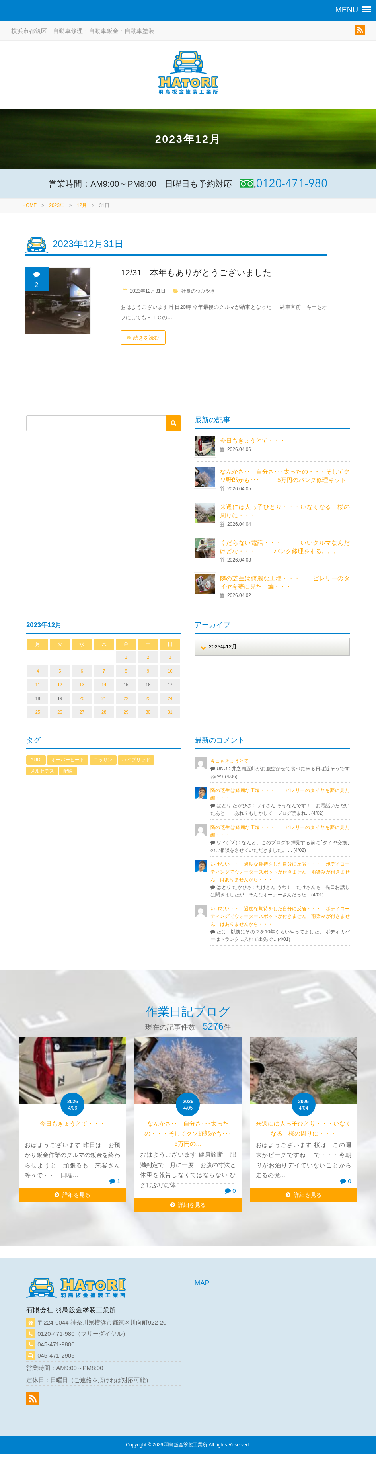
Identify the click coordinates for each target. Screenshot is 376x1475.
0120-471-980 (55, 1333)
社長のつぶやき (198, 291)
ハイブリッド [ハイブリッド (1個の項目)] (136, 760)
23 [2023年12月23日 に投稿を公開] (148, 698)
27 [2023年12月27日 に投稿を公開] (82, 712)
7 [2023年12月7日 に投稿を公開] (104, 671)
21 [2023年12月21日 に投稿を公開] (103, 698)
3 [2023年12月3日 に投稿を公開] (170, 657)
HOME (29, 205)
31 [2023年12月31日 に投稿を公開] (170, 712)
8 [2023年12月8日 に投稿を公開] (126, 671)
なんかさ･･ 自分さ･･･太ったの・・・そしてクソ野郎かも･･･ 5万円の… (196, 1133)
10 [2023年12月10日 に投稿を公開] (170, 671)
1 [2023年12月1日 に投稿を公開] (126, 657)
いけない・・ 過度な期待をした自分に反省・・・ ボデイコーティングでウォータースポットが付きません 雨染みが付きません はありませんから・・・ (280, 871)
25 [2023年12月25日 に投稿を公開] (37, 712)
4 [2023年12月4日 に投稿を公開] (38, 671)
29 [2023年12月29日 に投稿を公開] (125, 712)
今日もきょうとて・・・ (253, 440)
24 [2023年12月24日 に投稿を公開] (170, 698)
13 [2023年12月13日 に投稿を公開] (82, 684)
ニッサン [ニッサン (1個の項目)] (103, 760)
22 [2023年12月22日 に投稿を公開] (125, 698)
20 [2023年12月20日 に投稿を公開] (82, 698)
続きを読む (146, 338)
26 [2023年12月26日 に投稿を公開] (59, 712)
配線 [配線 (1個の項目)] (68, 771)
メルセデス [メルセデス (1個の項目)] (42, 771)
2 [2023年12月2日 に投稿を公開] (148, 657)
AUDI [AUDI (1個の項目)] (36, 760)
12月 (82, 205)
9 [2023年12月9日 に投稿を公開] (148, 671)
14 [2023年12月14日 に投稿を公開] (103, 684)
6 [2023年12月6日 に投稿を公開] (82, 671)
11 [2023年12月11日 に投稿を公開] (37, 684)
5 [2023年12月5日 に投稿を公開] (59, 671)
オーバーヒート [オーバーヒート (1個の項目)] (67, 760)
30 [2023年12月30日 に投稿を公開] (148, 712)
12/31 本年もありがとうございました (196, 272)
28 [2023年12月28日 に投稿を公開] (103, 712)
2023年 (56, 205)
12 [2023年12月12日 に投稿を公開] (59, 684)
